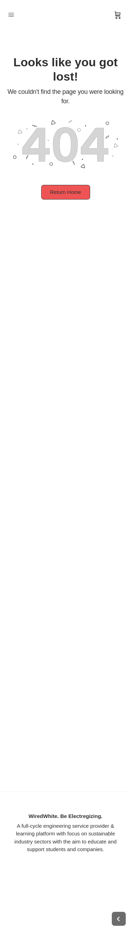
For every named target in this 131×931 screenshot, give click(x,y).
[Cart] (117, 15)
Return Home (65, 192)
